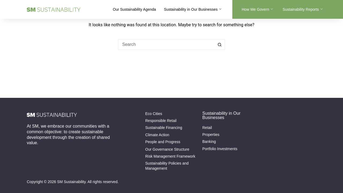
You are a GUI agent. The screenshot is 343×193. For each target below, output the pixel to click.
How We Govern (257, 9)
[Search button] (219, 44)
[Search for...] (166, 44)
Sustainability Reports (302, 9)
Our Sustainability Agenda (134, 9)
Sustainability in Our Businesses (192, 9)
